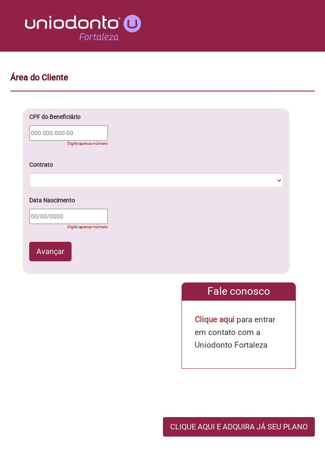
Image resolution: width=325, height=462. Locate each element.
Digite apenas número (87, 143)
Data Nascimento (52, 200)
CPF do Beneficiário (54, 116)
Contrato (41, 164)
